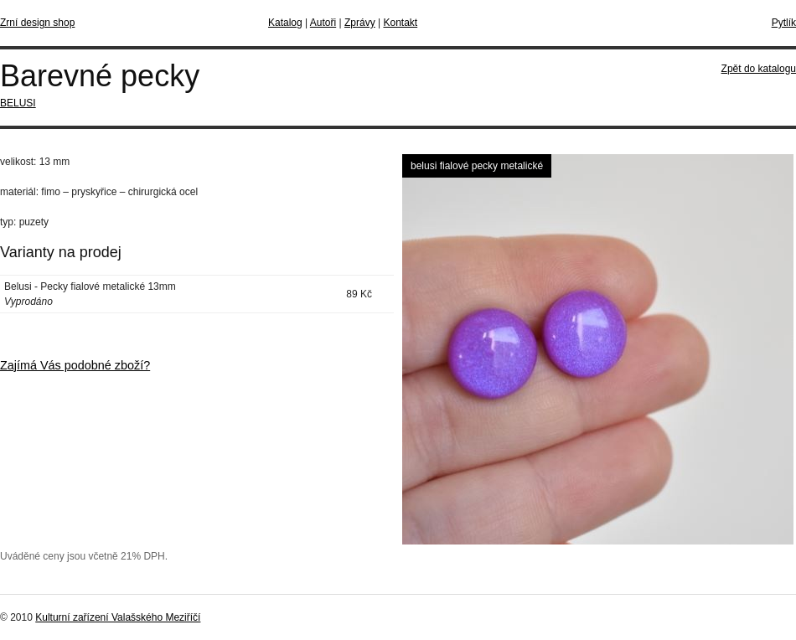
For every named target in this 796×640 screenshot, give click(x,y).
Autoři (323, 22)
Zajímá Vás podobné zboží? (75, 365)
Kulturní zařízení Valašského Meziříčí (117, 617)
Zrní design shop (37, 22)
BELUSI (18, 103)
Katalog (285, 22)
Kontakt (400, 22)
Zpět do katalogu (758, 69)
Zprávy (359, 22)
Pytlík (784, 22)
